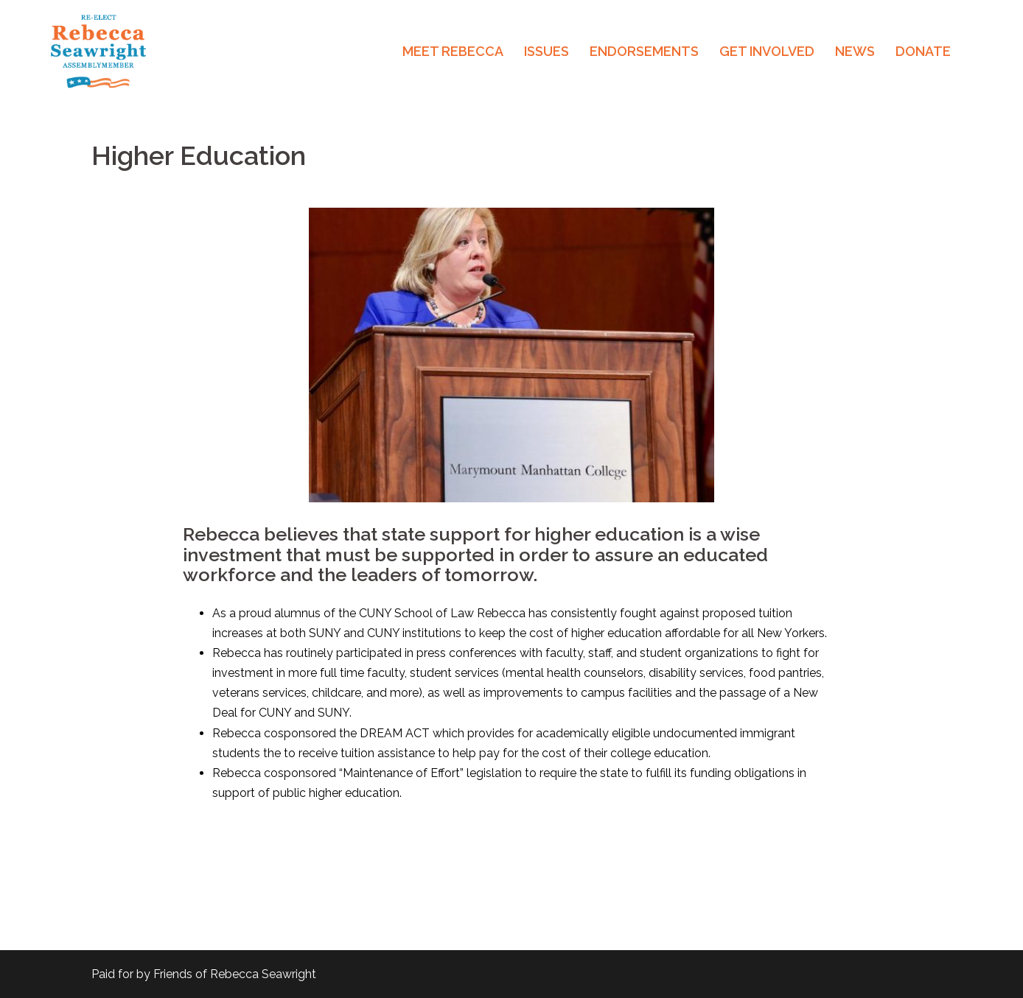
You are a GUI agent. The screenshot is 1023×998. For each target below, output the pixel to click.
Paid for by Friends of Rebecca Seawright (203, 974)
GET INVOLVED (766, 51)
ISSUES (546, 51)
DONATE (923, 51)
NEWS (855, 51)
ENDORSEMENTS (644, 51)
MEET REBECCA (452, 51)
